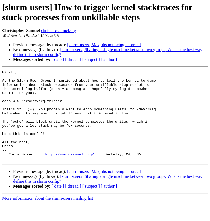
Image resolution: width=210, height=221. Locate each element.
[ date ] (58, 59)
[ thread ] (73, 59)
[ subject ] (91, 59)
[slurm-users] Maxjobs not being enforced (104, 44)
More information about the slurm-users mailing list (47, 216)
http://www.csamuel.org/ (69, 171)
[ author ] (109, 59)
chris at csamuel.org (58, 30)
